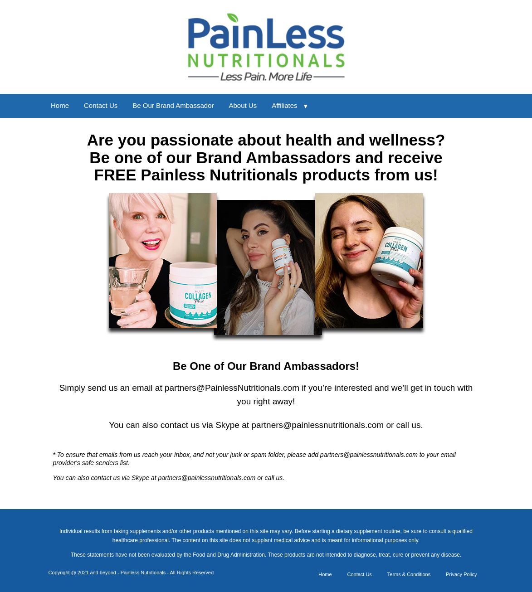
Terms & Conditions (408, 574)
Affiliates (284, 105)
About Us (243, 105)
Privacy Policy (461, 574)
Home (60, 105)
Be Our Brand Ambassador (173, 105)
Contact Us (100, 105)
